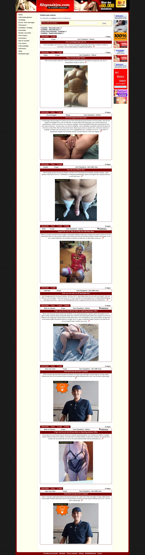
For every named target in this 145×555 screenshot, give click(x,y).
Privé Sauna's (23, 35)
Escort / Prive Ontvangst (26, 22)
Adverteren (22, 48)
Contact (99, 553)
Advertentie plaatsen (25, 17)
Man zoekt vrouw (54, 28)
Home (20, 14)
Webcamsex (22, 25)
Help (20, 51)
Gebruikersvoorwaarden (50, 553)
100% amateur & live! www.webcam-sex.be (121, 17)
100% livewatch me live (120, 52)
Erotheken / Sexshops (25, 28)
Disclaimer (62, 553)
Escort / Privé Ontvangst (49, 31)
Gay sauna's (22, 43)
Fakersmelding (23, 46)
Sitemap (81, 553)
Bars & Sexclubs (23, 41)
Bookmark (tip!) (23, 54)
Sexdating (21, 20)
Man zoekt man (54, 29)
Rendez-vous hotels (24, 33)
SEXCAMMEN (119, 50)
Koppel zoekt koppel (55, 33)
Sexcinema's (22, 38)
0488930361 (103, 229)
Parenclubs (22, 30)
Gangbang (61, 31)
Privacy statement (72, 553)
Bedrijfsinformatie (90, 553)
